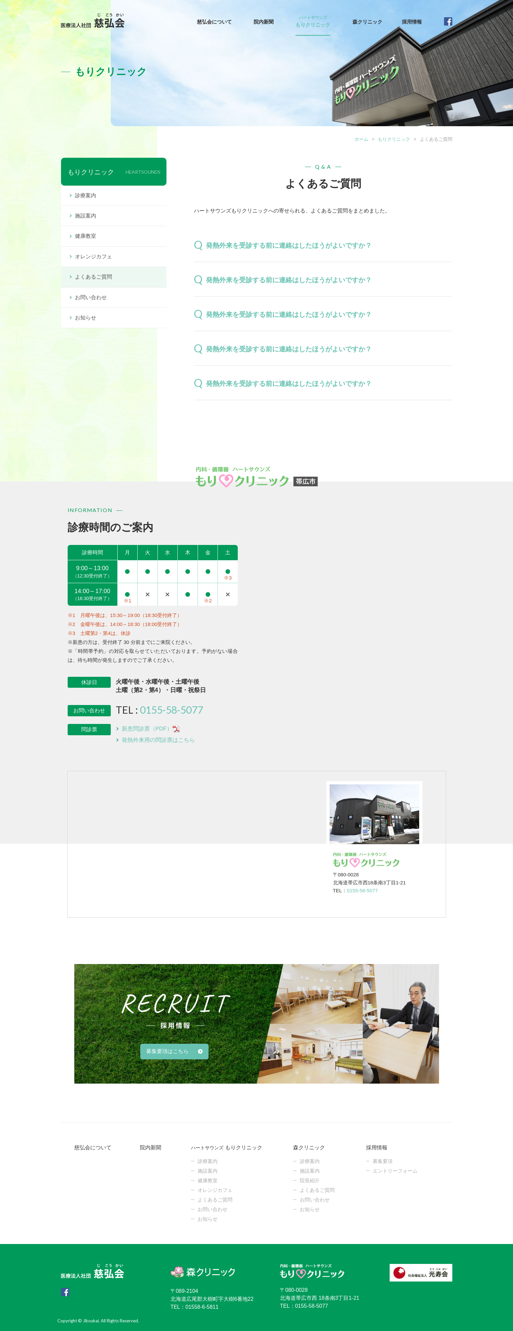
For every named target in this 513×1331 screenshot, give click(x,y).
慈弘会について (214, 22)
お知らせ (85, 317)
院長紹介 (310, 1180)
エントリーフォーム (395, 1171)
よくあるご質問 (93, 277)
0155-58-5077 (171, 710)
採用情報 (412, 22)
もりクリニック (312, 23)
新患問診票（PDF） (151, 729)
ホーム (361, 139)
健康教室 (85, 236)
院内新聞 (264, 22)
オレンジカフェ (93, 256)
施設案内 (85, 216)
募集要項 (383, 1161)
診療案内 (85, 195)
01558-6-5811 (202, 1307)
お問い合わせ (91, 297)
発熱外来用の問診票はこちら (158, 740)
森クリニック (367, 22)
